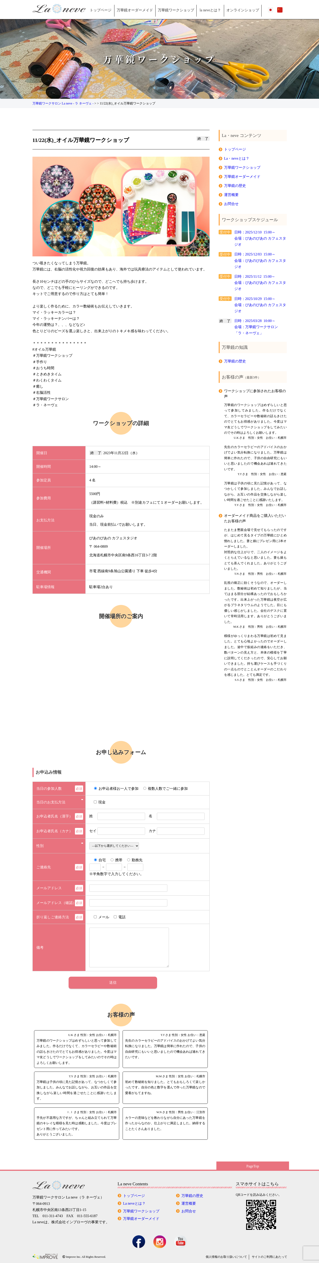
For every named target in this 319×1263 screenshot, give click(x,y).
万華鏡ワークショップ (176, 10)
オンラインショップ (242, 10)
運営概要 (231, 195)
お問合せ (231, 204)
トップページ (100, 10)
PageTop (252, 1166)
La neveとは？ (134, 1203)
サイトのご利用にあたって (269, 1256)
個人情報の (226, 1256)
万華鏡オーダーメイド (135, 10)
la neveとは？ (210, 10)
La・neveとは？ (236, 158)
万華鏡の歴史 (235, 186)
